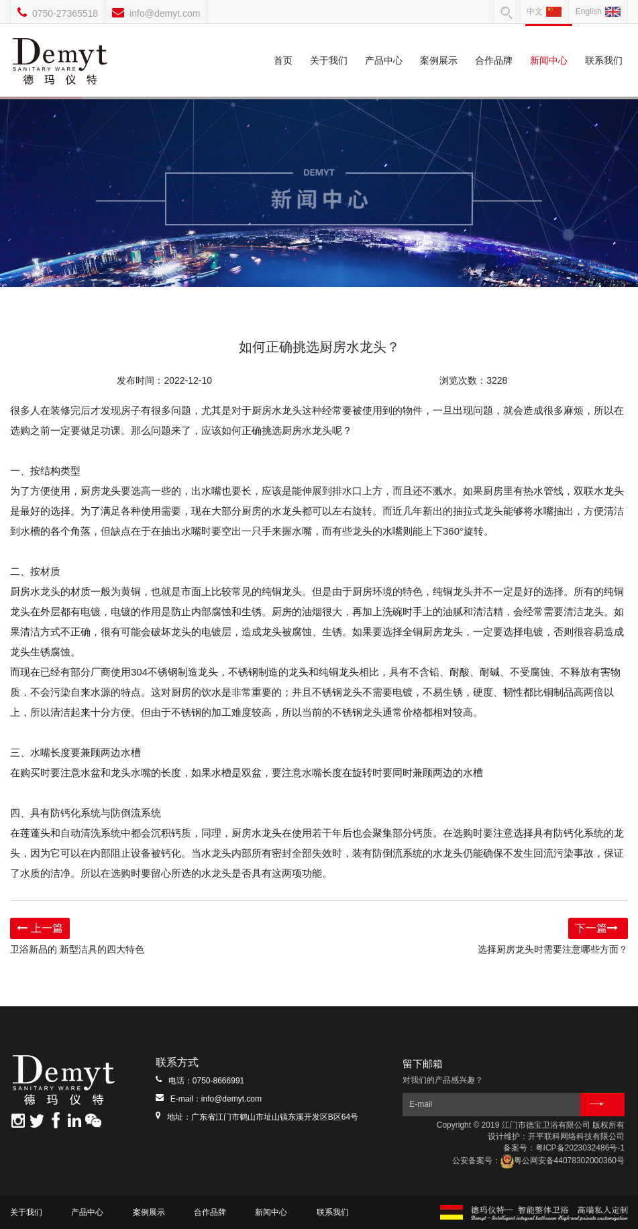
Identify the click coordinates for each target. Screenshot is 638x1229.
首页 (283, 45)
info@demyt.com (164, 13)
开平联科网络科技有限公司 (576, 1136)
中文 (544, 11)
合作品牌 (494, 45)
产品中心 (384, 45)
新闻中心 (548, 45)
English (598, 11)
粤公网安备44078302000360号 (562, 1160)
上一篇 (40, 928)
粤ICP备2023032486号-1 (580, 1148)
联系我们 (604, 45)
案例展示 (439, 45)
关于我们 (329, 45)
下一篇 (598, 928)
